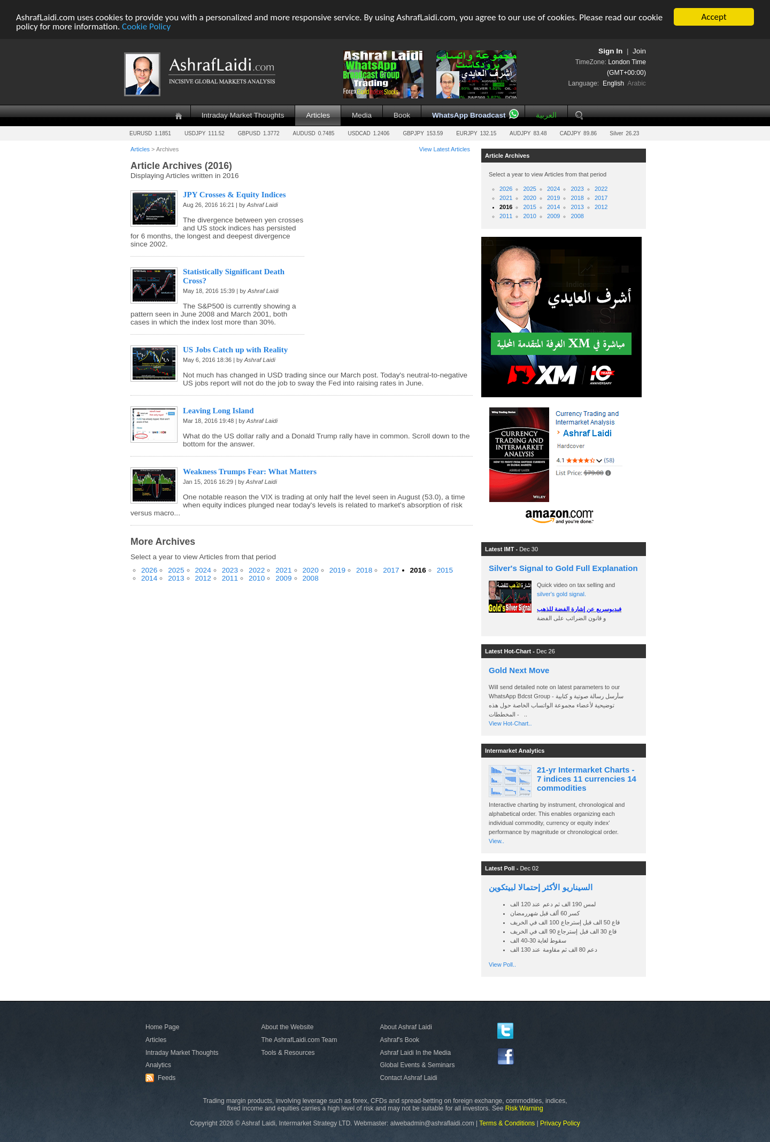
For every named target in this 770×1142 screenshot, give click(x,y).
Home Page (162, 1027)
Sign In (610, 51)
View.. (496, 841)
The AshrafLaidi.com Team (299, 1040)
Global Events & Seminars (417, 1065)
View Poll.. (502, 964)
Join (639, 51)
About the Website (287, 1027)
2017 (391, 570)
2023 (230, 570)
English (613, 83)
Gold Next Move (519, 670)
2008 (311, 578)
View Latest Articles (444, 149)
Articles (318, 115)
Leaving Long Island (218, 410)
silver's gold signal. (561, 594)
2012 (203, 578)
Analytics (158, 1065)
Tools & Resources (288, 1052)
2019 (337, 570)
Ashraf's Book (399, 1040)
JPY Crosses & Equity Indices (234, 194)
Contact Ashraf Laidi (408, 1078)
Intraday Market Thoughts (243, 115)
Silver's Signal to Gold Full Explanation (563, 568)
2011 (230, 578)
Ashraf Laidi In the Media (415, 1052)
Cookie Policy (146, 26)
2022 (257, 570)
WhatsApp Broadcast (468, 115)
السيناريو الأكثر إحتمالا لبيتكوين (540, 887)
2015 (445, 570)
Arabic (636, 83)
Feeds (162, 1078)
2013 (176, 578)
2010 (257, 578)
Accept (713, 16)
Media (362, 115)
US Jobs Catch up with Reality (235, 349)
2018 (364, 570)
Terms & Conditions (507, 1123)
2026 (149, 570)
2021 (283, 570)
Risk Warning (524, 1108)
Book (402, 115)
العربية (546, 115)
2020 (311, 570)
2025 (176, 570)
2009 (283, 578)
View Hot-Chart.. (510, 723)
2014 (149, 578)
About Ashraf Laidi (406, 1027)
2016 (418, 570)
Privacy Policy (560, 1123)
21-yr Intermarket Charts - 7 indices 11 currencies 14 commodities (586, 778)
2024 (203, 570)
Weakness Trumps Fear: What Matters (250, 471)
